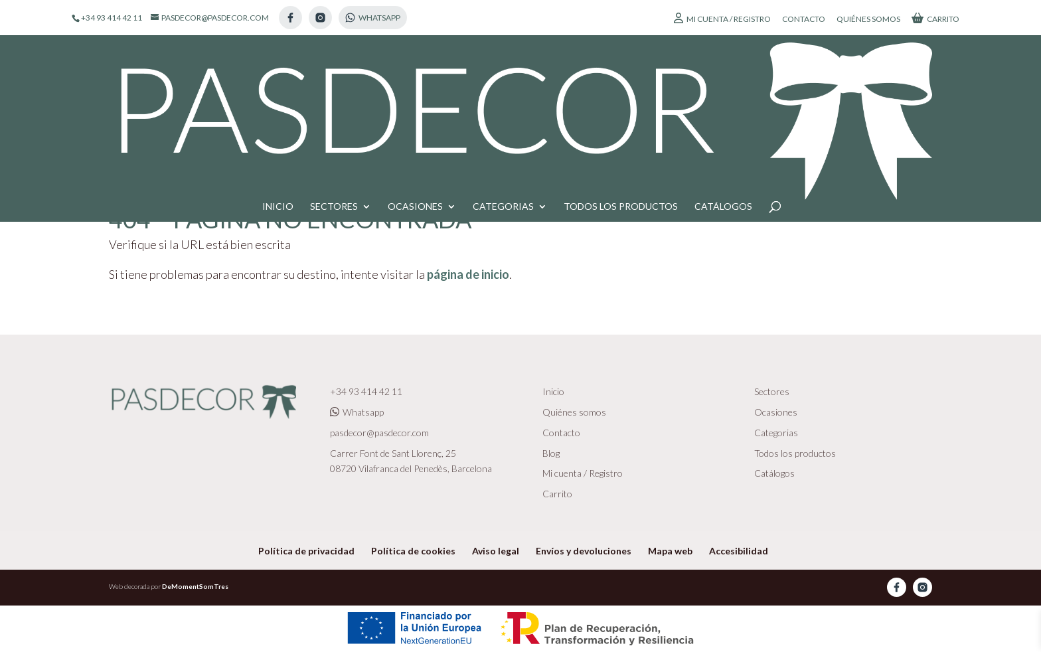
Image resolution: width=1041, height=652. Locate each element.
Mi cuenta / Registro (722, 18)
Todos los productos (621, 74)
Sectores (334, 74)
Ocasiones (415, 74)
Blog (551, 453)
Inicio (277, 74)
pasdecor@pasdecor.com (379, 432)
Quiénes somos (868, 19)
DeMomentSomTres (195, 586)
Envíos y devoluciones (583, 550)
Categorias (503, 74)
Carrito (935, 18)
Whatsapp (357, 412)
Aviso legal (495, 550)
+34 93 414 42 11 (366, 391)
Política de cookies (413, 550)
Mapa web (670, 550)
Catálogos (723, 74)
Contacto (803, 19)
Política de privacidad (306, 550)
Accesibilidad (738, 550)
